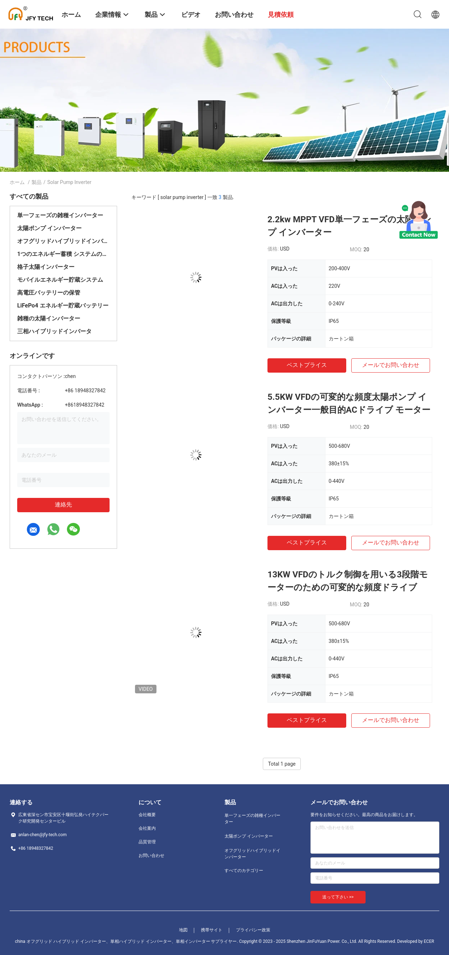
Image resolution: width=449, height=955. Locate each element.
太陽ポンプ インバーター (49, 228)
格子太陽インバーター (45, 266)
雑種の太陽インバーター (48, 318)
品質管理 (147, 841)
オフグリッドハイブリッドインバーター (63, 241)
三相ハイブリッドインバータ (54, 331)
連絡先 (63, 504)
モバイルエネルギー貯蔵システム (60, 279)
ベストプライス (307, 365)
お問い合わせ (151, 855)
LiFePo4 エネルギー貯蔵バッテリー (62, 305)
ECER (429, 941)
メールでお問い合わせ (390, 365)
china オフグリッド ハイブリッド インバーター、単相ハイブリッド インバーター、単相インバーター (112, 941)
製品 (37, 182)
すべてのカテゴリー (243, 870)
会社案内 (147, 828)
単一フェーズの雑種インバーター (60, 215)
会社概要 (147, 814)
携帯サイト (211, 929)
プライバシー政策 (253, 929)
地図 (183, 929)
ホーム (17, 182)
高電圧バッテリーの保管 (48, 292)
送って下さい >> (338, 897)
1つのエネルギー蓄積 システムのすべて (63, 254)
